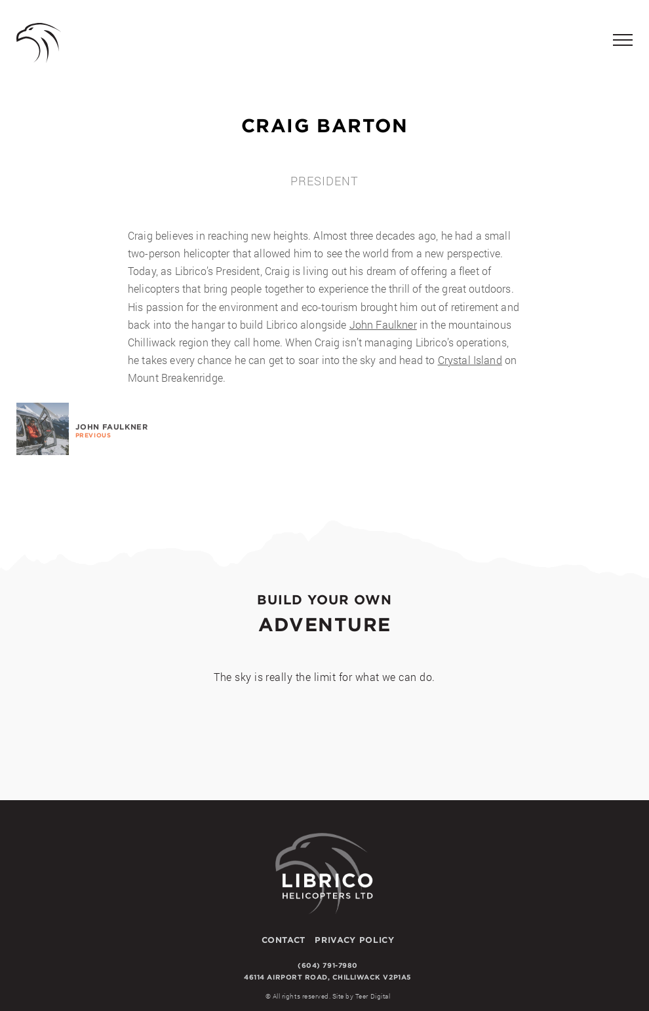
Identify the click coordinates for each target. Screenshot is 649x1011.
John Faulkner (383, 324)
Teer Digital (372, 996)
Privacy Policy (354, 939)
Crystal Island (470, 360)
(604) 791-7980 (327, 965)
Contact (283, 939)
